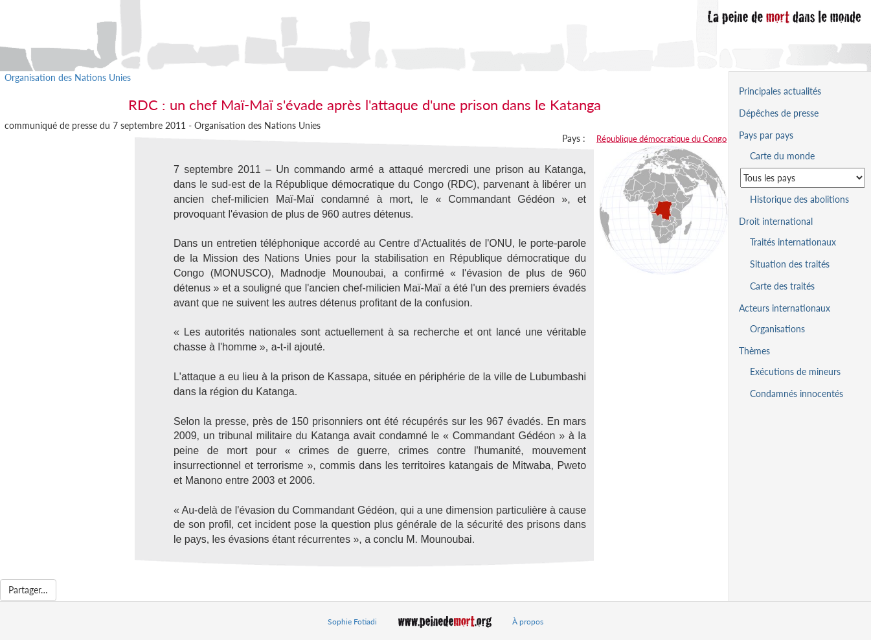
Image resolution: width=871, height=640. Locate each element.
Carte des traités (782, 285)
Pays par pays (766, 135)
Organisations (777, 328)
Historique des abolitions (799, 199)
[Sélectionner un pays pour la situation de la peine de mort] (802, 178)
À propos (527, 621)
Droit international (776, 221)
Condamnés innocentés (796, 393)
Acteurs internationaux (784, 308)
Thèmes (754, 350)
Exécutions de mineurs (795, 371)
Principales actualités (780, 91)
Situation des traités (790, 263)
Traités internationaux (793, 241)
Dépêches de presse (779, 113)
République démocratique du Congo (661, 138)
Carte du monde (782, 155)
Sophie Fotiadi (352, 621)
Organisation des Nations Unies (68, 77)
